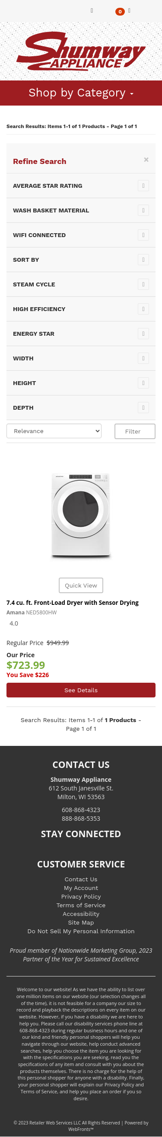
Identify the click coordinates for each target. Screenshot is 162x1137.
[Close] (146, 159)
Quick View (81, 585)
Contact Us (80, 879)
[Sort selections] (54, 431)
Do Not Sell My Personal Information (80, 931)
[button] (123, 11)
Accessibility (81, 913)
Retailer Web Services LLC (55, 1123)
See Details (81, 690)
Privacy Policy (81, 896)
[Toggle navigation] (13, 5)
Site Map (81, 922)
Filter (135, 431)
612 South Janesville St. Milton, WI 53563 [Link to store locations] (81, 788)
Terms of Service (81, 905)
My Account (81, 887)
